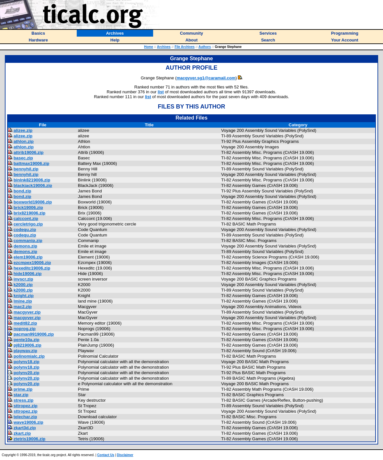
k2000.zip (23, 284)
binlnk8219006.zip (32, 180)
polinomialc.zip (29, 356)
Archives (164, 47)
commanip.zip (28, 240)
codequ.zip (25, 229)
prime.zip (23, 389)
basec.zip (23, 157)
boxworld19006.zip (33, 202)
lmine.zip (23, 301)
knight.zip (24, 295)
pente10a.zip (26, 339)
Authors (204, 47)
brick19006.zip (28, 207)
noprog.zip (25, 328)
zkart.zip (22, 433)
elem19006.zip (28, 257)
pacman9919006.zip (34, 334)
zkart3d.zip (25, 427)
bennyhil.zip (26, 169)
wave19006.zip (28, 422)
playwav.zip (25, 350)
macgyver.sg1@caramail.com (205, 77)
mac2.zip (23, 306)
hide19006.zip (28, 273)
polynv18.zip (26, 361)
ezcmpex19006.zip (32, 262)
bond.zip (22, 191)
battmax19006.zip (31, 163)
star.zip (21, 394)
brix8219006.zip (30, 213)
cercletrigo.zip (28, 224)
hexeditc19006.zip (32, 268)
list (161, 91)
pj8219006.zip (27, 345)
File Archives (185, 47)
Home (148, 47)
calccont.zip (26, 218)
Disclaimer (125, 455)
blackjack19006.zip (33, 185)
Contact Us (105, 455)
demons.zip (25, 246)
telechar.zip (25, 416)
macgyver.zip (27, 312)
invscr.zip (23, 279)
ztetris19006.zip (30, 438)
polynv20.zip (26, 372)
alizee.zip (23, 130)
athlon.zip (24, 141)
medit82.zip (25, 323)
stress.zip (24, 400)
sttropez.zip (26, 405)
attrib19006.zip (29, 152)
